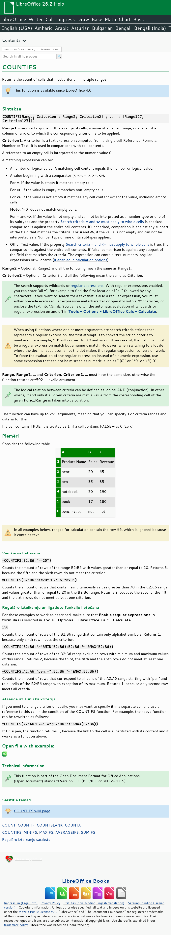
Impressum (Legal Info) (21, 903)
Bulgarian (102, 28)
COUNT (8, 825)
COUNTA (73, 825)
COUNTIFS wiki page (32, 810)
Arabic (62, 28)
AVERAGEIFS (67, 832)
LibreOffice (13, 19)
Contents (11, 40)
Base (97, 19)
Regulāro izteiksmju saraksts (26, 839)
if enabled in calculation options (80, 259)
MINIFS (30, 832)
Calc (50, 19)
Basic (139, 19)
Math (110, 19)
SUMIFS (88, 832)
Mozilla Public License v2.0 (38, 912)
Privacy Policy (50, 903)
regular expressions (87, 285)
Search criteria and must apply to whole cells (102, 221)
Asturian (80, 28)
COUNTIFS (11, 832)
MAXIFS (46, 832)
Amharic (43, 28)
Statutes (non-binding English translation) (93, 903)
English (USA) (16, 28)
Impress (66, 19)
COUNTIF (26, 825)
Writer (35, 19)
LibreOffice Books (85, 880)
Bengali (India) (150, 28)
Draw (83, 19)
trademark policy (16, 925)
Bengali (123, 28)
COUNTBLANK (50, 825)
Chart (124, 19)
